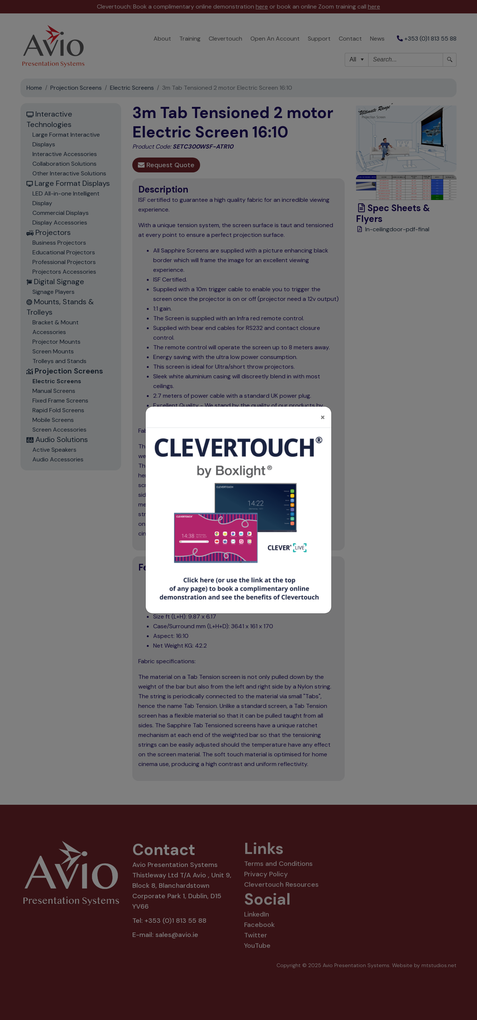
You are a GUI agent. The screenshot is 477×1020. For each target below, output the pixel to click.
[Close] (322, 411)
